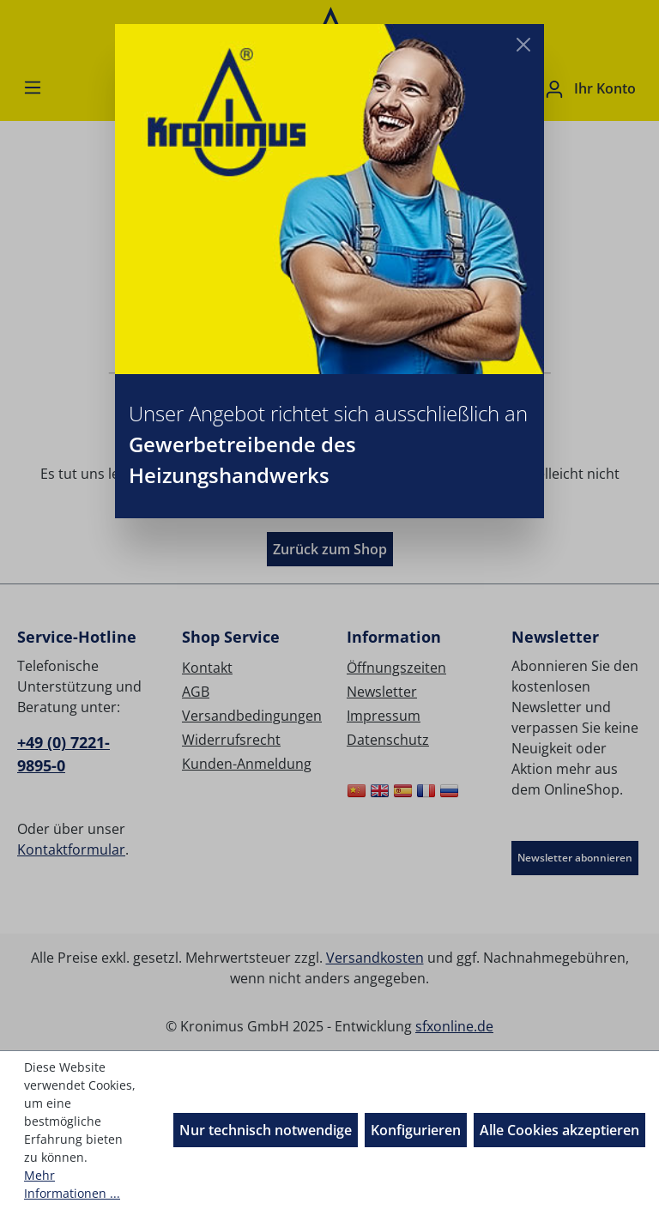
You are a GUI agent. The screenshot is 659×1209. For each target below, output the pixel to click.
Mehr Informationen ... (72, 1184)
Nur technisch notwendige (265, 1130)
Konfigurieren (416, 1130)
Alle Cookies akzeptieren (559, 1130)
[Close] (523, 44)
